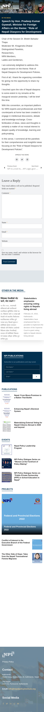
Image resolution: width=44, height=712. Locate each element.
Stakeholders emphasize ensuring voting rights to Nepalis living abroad (32, 303)
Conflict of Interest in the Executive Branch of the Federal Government (16, 542)
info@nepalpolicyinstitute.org (19, 689)
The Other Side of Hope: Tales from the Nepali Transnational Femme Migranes (15, 556)
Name (4, 222)
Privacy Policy (8, 662)
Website (5, 241)
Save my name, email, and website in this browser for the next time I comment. (21, 253)
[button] (40, 5)
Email (4, 232)
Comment (6, 193)
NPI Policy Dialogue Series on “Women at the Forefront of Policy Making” (27, 461)
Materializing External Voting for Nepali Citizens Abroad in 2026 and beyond (28, 425)
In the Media (6, 18)
